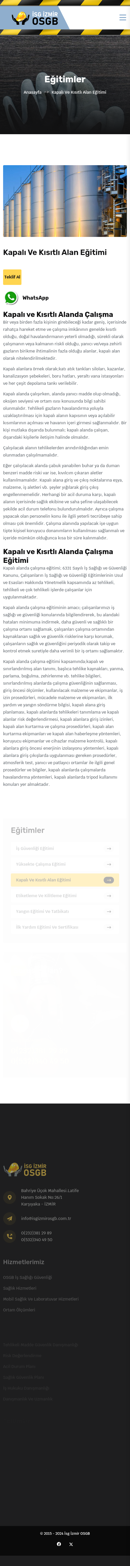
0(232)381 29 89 (36, 1235)
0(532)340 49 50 (36, 1242)
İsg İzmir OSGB (77, 1533)
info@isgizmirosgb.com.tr (46, 1221)
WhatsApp (35, 298)
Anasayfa (33, 92)
